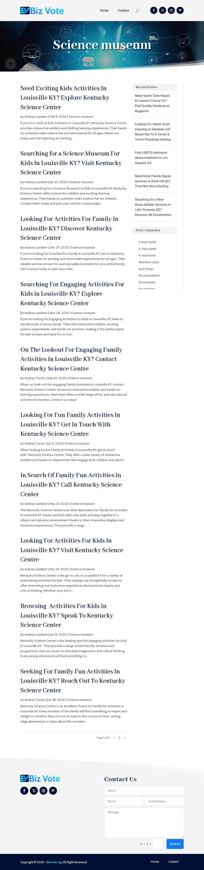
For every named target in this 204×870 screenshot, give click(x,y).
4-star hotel (146, 255)
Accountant (146, 282)
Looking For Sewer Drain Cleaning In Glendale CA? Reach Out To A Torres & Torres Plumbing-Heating (153, 131)
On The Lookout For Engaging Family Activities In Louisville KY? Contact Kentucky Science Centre (71, 359)
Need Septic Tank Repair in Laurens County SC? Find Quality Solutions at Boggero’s (152, 103)
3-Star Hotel (147, 249)
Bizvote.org (54, 862)
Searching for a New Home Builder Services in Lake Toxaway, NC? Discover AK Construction (153, 207)
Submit (175, 844)
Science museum (81, 116)
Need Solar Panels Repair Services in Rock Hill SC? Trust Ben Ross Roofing (153, 181)
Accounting (146, 289)
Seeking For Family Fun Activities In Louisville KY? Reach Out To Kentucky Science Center (72, 681)
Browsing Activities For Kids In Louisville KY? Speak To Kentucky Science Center (66, 615)
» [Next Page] (125, 737)
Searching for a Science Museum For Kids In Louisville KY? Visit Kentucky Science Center (71, 163)
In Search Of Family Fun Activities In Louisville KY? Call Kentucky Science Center (71, 484)
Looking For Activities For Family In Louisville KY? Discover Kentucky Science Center (69, 228)
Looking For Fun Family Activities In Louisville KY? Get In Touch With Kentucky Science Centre (70, 424)
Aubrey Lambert (36, 116)
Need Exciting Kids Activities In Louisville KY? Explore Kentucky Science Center (64, 98)
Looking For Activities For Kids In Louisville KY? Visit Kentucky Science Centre (71, 550)
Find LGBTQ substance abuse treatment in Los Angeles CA (151, 158)
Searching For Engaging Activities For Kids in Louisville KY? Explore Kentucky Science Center (72, 294)
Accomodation (149, 275)
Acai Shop (145, 269)
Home (104, 10)
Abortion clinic (148, 262)
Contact (123, 10)
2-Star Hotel (147, 242)
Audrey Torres (35, 378)
